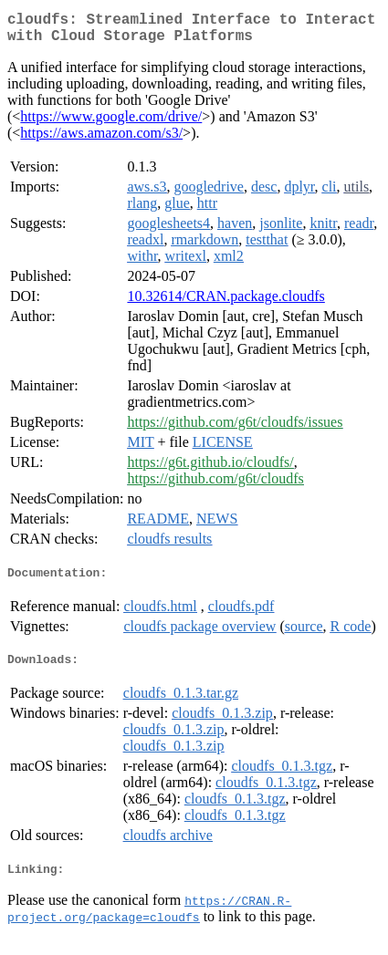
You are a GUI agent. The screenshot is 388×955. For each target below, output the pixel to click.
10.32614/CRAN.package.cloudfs (225, 303)
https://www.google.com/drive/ (111, 123)
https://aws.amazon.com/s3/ (101, 140)
